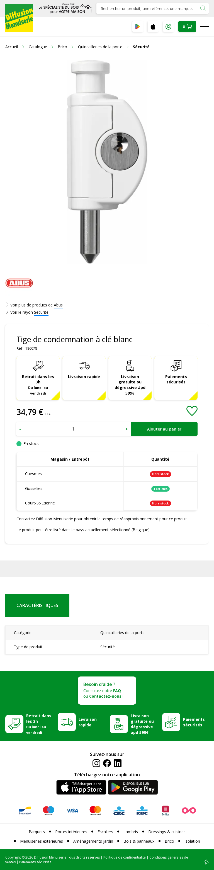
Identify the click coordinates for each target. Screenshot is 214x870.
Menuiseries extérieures (41, 841)
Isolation (192, 841)
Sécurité (41, 312)
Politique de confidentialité (124, 857)
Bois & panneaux (138, 841)
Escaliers (105, 831)
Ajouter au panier (164, 429)
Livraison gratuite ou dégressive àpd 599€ (130, 385)
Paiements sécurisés (176, 379)
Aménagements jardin (93, 841)
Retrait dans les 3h (38, 385)
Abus (58, 305)
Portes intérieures (71, 831)
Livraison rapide (84, 376)
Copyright (13, 857)
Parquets (37, 831)
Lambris (130, 831)
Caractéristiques (37, 605)
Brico (169, 841)
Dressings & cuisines (167, 831)
